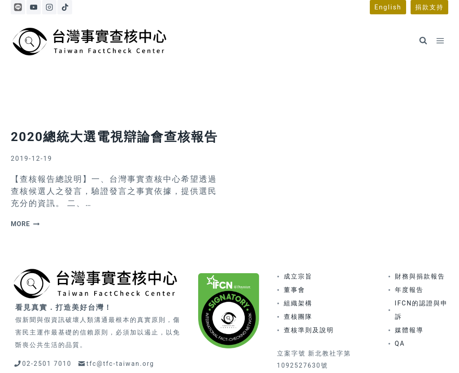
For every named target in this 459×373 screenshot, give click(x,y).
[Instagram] (49, 7)
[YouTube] (33, 7)
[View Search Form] (423, 41)
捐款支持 (429, 7)
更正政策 (288, 356)
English (388, 7)
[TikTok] (64, 7)
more (25, 185)
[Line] (18, 7)
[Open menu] (440, 40)
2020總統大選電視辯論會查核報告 (114, 97)
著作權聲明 (327, 356)
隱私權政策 (370, 356)
